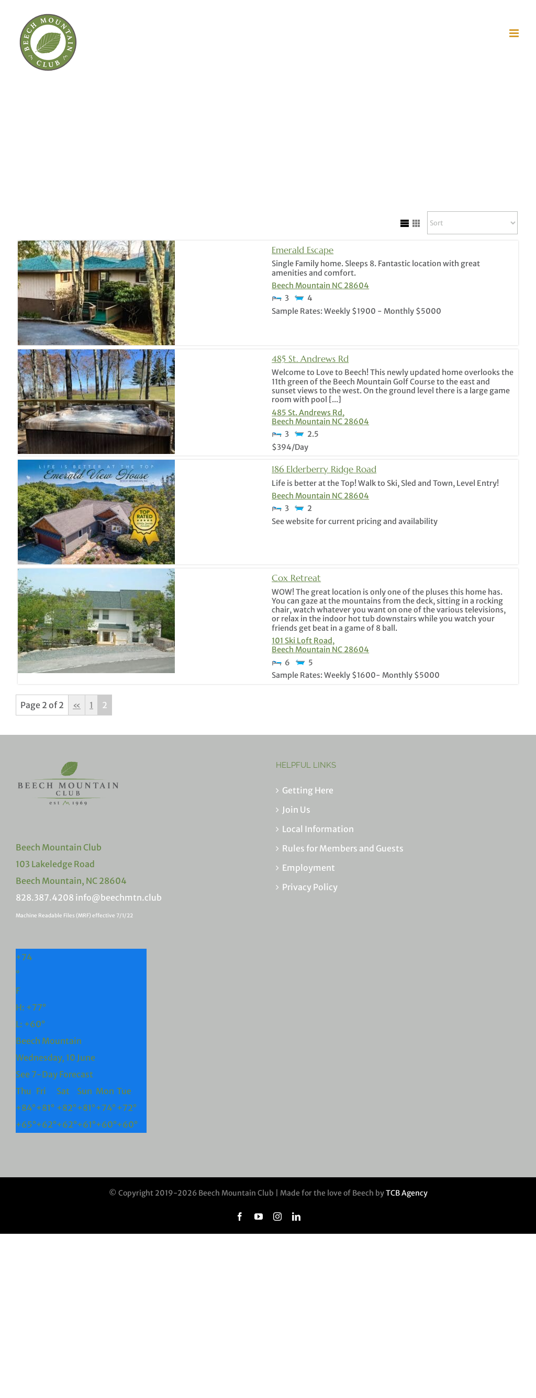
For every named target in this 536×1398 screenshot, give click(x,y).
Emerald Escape (302, 250)
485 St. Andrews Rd (310, 359)
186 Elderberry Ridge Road (324, 469)
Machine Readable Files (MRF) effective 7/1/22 (74, 915)
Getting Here (307, 790)
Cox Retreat (296, 578)
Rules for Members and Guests (343, 848)
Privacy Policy (310, 887)
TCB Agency (407, 1193)
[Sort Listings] (472, 222)
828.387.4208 (45, 897)
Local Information (318, 829)
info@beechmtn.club (118, 897)
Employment (308, 867)
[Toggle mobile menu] (514, 33)
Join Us (296, 809)
